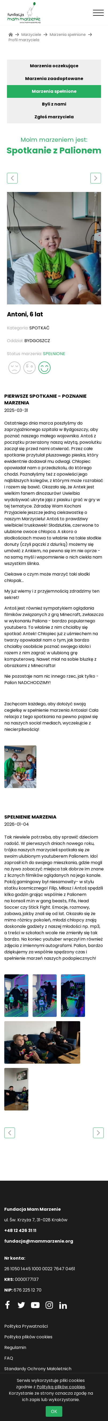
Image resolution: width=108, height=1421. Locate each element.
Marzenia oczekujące (54, 66)
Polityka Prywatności (26, 1326)
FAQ (8, 1358)
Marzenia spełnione (54, 91)
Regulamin (15, 1347)
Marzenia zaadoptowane (54, 79)
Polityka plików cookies (28, 1337)
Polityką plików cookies (61, 1387)
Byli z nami (54, 104)
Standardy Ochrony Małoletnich (37, 1369)
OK (54, 1411)
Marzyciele (31, 34)
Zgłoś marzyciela (54, 117)
